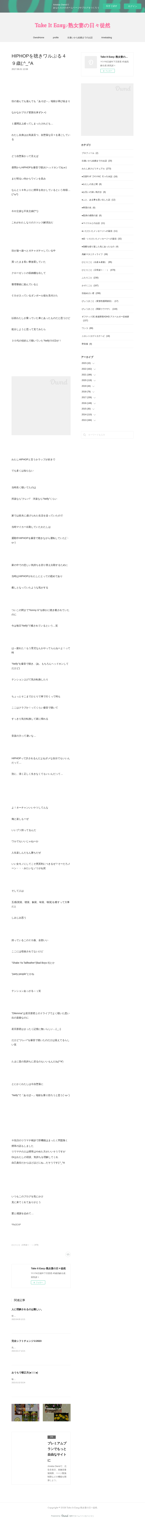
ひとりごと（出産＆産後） (97, 262)
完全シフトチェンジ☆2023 (26, 1341)
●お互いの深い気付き (94, 192)
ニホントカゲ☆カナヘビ (96, 336)
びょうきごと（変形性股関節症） (100, 301)
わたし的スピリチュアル (96, 168)
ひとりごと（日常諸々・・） (98, 270)
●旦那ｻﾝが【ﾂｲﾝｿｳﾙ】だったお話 (100, 176)
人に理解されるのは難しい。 (27, 1309)
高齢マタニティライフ (95, 254)
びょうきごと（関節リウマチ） (99, 309)
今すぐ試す (111, 6)
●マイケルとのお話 (93, 223)
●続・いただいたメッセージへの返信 (102, 239)
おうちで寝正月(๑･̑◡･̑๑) (25, 1372)
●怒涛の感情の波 (92, 215)
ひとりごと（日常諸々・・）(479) (25, 1245)
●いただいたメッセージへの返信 (100, 231)
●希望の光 (88, 207)
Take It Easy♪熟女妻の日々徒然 (72, 25)
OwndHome (38, 37)
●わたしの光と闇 (92, 184)
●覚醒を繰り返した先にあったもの (100, 246)
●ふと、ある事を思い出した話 (98, 200)
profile (56, 37)
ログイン (132, 6)
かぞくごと (90, 285)
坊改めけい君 (91, 293)
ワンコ (87, 328)
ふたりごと (90, 277)
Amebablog (106, 37)
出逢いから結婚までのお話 (80, 37)
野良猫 (87, 344)
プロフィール (90, 153)
